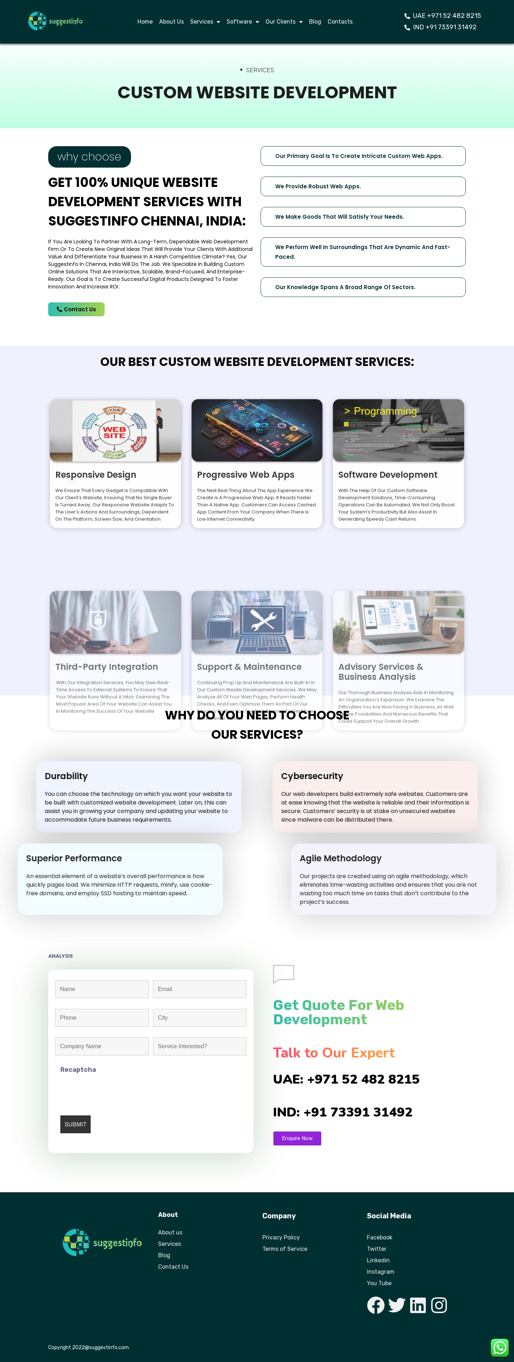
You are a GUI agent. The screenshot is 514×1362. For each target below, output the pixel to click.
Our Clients (284, 21)
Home (145, 21)
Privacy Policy (281, 1237)
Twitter (377, 1248)
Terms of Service (284, 1248)
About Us (171, 21)
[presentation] (114, 1091)
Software (243, 21)
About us (170, 1232)
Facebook (379, 1237)
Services (205, 21)
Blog (315, 21)
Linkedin (378, 1260)
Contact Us (173, 1266)
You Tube (379, 1283)
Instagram (380, 1271)
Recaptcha (78, 1069)
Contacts (340, 21)
